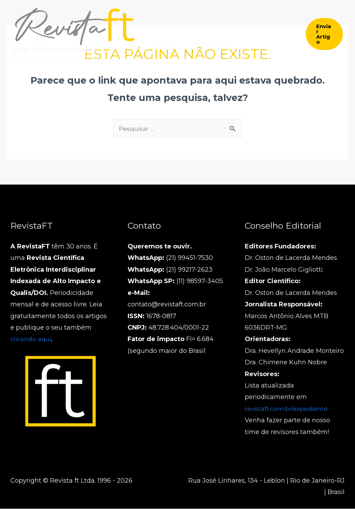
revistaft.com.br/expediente (287, 409)
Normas (164, 42)
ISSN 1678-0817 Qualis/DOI (61, 50)
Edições (195, 25)
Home (161, 25)
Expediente (207, 42)
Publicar (268, 25)
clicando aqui (31, 339)
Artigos (231, 25)
